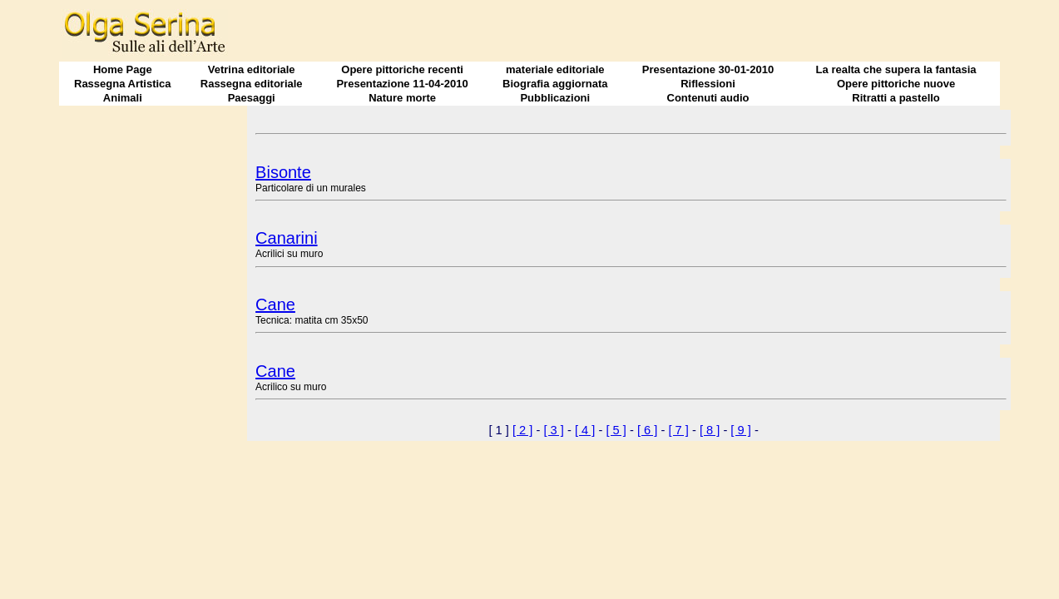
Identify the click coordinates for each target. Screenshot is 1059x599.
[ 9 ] (740, 430)
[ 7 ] (678, 430)
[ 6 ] (647, 430)
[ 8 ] (710, 430)
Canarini (286, 238)
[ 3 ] (553, 430)
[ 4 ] (585, 430)
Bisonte (283, 172)
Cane (275, 304)
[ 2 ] (522, 430)
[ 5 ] (616, 430)
